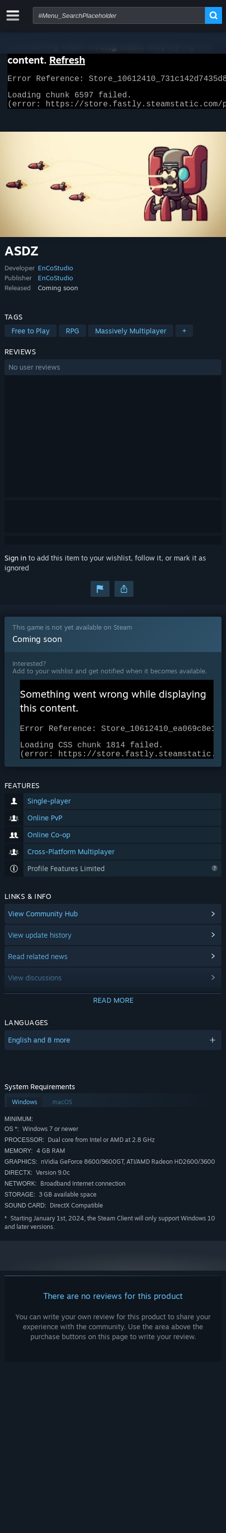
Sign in (15, 564)
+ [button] (184, 336)
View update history (40, 947)
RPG (72, 336)
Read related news (38, 968)
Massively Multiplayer (130, 336)
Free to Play (30, 336)
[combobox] (119, 15)
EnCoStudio (55, 274)
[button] (113, 373)
